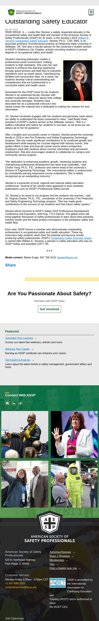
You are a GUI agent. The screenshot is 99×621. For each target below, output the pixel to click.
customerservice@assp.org (20, 587)
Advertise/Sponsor (60, 552)
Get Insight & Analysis (17, 360)
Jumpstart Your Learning (19, 338)
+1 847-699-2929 (15, 583)
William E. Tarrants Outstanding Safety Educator (47, 39)
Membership (57, 560)
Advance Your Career (17, 349)
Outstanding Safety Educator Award (71, 238)
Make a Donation (60, 556)
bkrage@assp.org (67, 257)
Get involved (49, 309)
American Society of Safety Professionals (25, 13)
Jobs (52, 564)
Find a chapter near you (63, 568)
